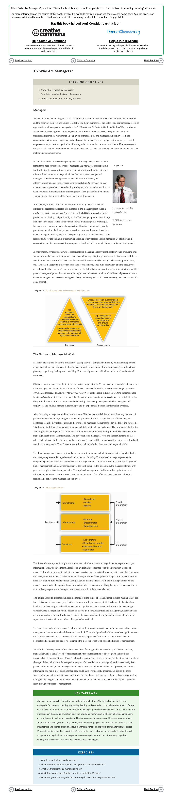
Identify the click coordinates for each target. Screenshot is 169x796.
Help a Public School (123, 41)
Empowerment (126, 144)
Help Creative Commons (49, 41)
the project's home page (120, 14)
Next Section (151, 60)
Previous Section (23, 60)
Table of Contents (86, 60)
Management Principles (84, 8)
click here (150, 8)
